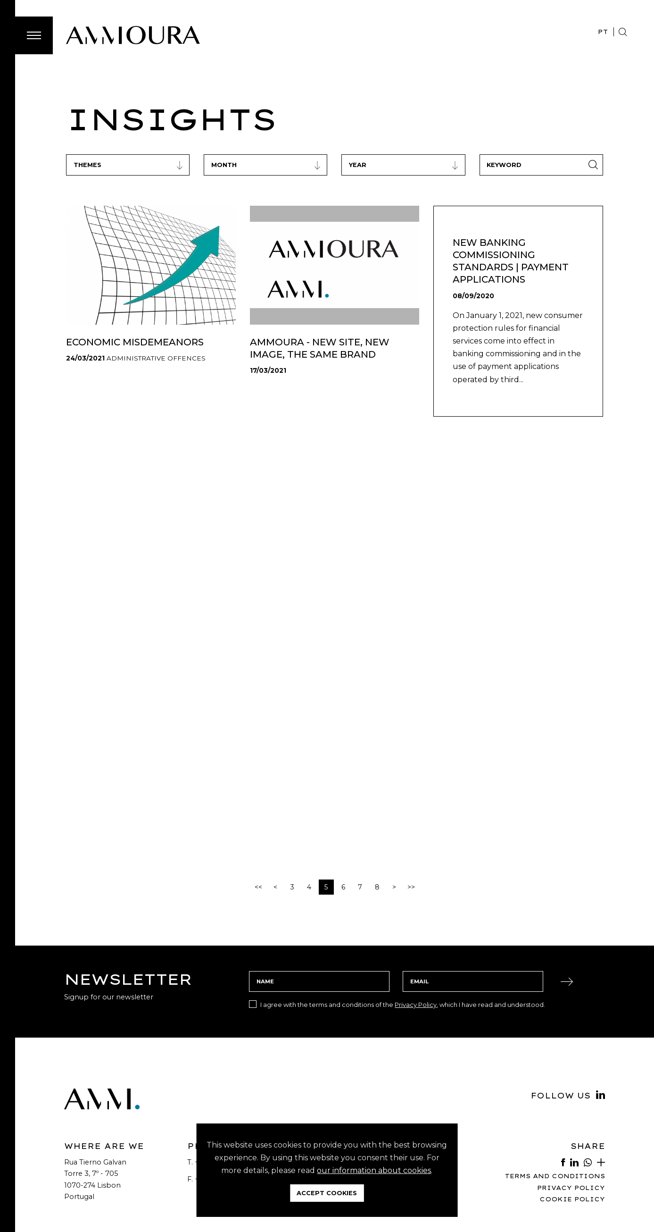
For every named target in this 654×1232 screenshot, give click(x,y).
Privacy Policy (416, 1004)
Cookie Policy (572, 1199)
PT (603, 31)
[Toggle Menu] (34, 35)
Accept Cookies (327, 1193)
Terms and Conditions (555, 1176)
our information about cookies (374, 1170)
